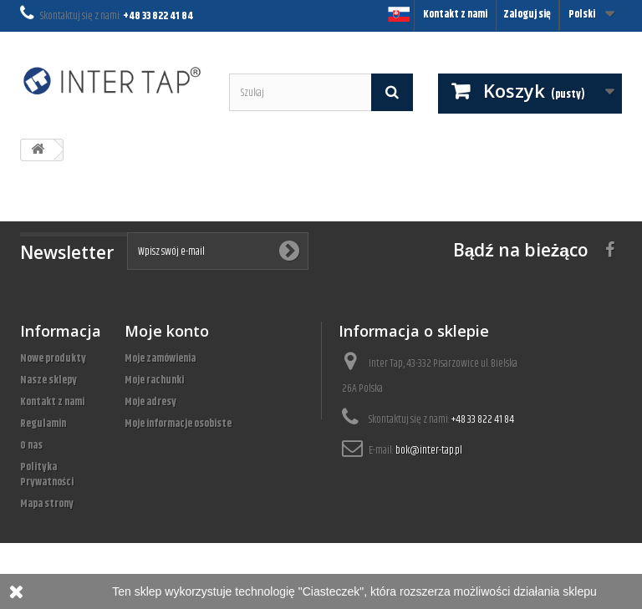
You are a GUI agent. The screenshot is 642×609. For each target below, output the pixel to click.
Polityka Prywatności (47, 474)
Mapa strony (47, 503)
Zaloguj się (527, 14)
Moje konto (167, 331)
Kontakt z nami (455, 14)
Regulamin (43, 423)
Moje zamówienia (160, 358)
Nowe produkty (53, 358)
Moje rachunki (154, 380)
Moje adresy (150, 401)
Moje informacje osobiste (178, 423)
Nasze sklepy (48, 380)
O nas (31, 445)
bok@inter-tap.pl (428, 450)
